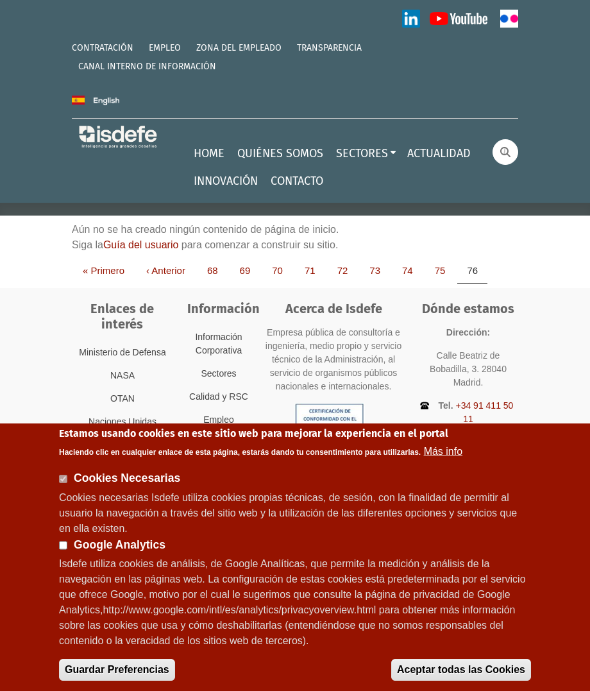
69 (249, 270)
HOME (209, 153)
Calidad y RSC (218, 396)
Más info (443, 462)
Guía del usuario (140, 244)
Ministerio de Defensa (122, 352)
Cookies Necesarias (127, 488)
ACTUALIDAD (439, 153)
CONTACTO (297, 181)
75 (444, 270)
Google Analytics (119, 555)
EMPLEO (165, 47)
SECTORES (362, 153)
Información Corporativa (218, 343)
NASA (122, 375)
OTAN (122, 398)
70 (281, 270)
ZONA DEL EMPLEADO (239, 47)
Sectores (218, 373)
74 (412, 270)
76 (476, 270)
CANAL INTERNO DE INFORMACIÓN (147, 66)
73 (379, 270)
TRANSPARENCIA (329, 47)
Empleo (218, 419)
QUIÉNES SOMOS (280, 153)
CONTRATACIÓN (102, 47)
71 (314, 270)
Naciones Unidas (122, 421)
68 (217, 270)
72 (347, 270)
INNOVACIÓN (226, 181)
